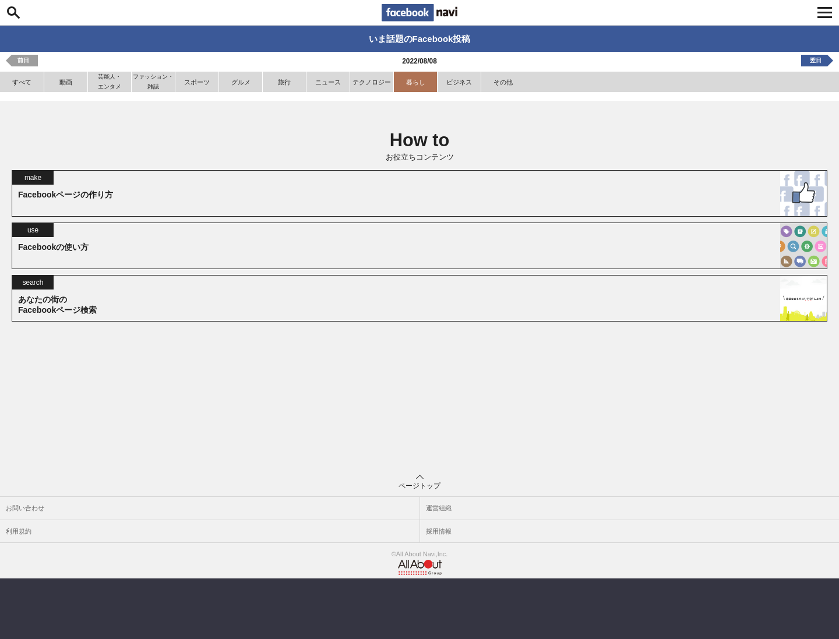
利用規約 (18, 531)
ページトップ (419, 482)
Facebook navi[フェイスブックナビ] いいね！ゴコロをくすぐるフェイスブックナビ (419, 13)
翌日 (816, 60)
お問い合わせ (25, 507)
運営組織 (439, 507)
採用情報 (439, 531)
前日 (23, 60)
